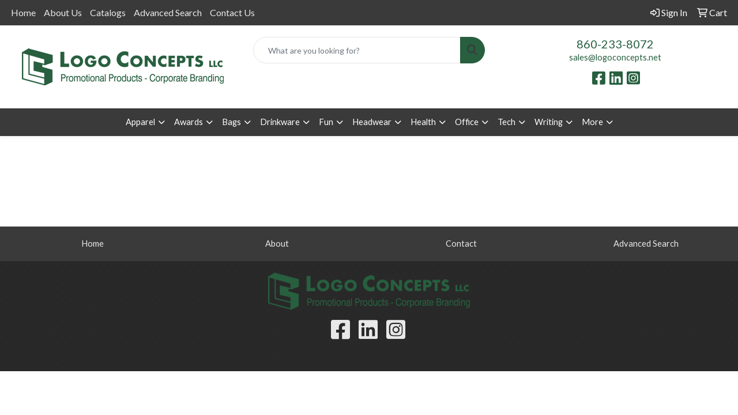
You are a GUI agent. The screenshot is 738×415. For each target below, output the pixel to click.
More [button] (592, 122)
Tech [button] (506, 122)
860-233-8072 (615, 44)
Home (23, 12)
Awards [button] (188, 122)
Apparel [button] (140, 122)
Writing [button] (548, 122)
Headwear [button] (371, 122)
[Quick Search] (357, 50)
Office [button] (467, 122)
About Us (63, 12)
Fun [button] (326, 122)
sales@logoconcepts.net (615, 57)
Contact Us (232, 12)
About (277, 243)
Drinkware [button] (280, 122)
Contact (461, 243)
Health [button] (423, 122)
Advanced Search (168, 12)
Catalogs (108, 12)
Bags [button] (231, 122)
